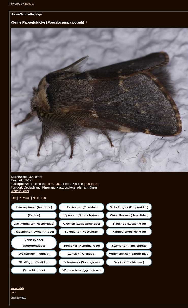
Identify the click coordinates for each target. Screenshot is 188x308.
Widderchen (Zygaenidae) (81, 270)
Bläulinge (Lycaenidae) (129, 223)
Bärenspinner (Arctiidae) (34, 207)
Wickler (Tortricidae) (129, 262)
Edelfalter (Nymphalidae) (81, 245)
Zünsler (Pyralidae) (81, 253)
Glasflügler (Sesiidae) (34, 262)
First (13, 198)
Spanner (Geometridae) (82, 215)
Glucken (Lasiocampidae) (81, 223)
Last (43, 198)
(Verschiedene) (34, 270)
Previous (24, 198)
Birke (58, 184)
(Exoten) (34, 215)
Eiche (49, 184)
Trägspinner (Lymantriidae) (34, 231)
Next (36, 198)
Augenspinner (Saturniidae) (129, 253)
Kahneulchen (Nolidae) (129, 231)
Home (13, 292)
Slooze (29, 3)
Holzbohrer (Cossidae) (82, 207)
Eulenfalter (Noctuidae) (82, 231)
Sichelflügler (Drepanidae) (129, 207)
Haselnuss (91, 184)
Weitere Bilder (20, 191)
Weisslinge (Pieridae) (34, 253)
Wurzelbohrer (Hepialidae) (129, 215)
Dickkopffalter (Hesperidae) (34, 223)
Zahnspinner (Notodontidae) (34, 242)
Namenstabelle (17, 288)
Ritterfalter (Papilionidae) (129, 245)
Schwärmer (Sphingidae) (82, 262)
